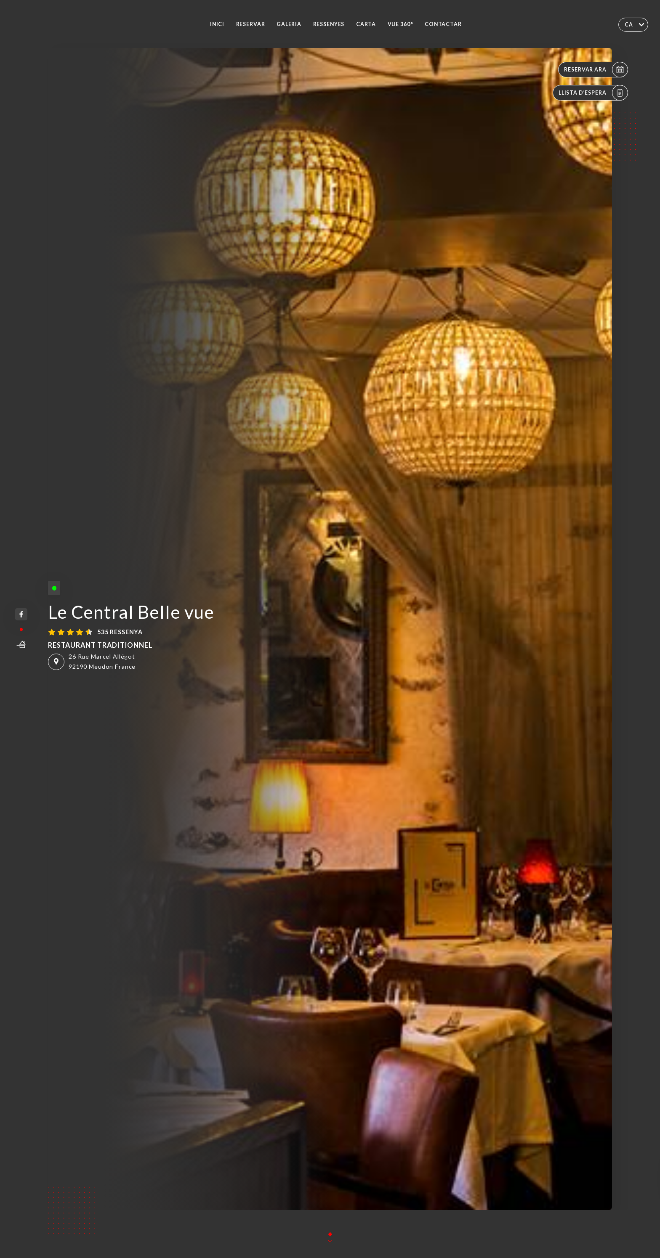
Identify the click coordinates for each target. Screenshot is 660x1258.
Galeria (289, 24)
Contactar (443, 24)
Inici (217, 24)
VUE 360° (400, 24)
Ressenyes (329, 24)
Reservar (250, 24)
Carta (366, 24)
